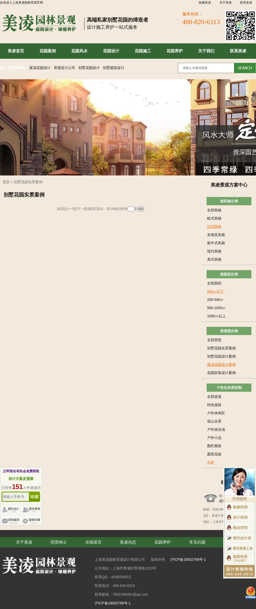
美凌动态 (128, 542)
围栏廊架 (214, 446)
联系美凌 (246, 2)
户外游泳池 (216, 429)
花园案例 (47, 51)
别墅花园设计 (89, 68)
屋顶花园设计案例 (221, 364)
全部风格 (214, 210)
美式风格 (214, 259)
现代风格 (214, 251)
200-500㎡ (215, 300)
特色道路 (214, 405)
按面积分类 (229, 274)
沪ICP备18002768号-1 (188, 559)
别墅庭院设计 (113, 68)
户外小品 (214, 438)
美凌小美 (217, 515)
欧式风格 (214, 218)
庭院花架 (214, 454)
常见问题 (197, 542)
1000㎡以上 (216, 316)
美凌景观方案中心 (229, 185)
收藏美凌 (205, 2)
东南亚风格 (216, 235)
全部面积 (214, 283)
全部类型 (214, 340)
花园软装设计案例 (221, 373)
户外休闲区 (216, 413)
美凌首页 (16, 51)
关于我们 (206, 51)
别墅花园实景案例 (28, 182)
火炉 (210, 462)
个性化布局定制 (229, 388)
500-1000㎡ (216, 308)
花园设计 (111, 51)
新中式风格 (216, 243)
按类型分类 (229, 331)
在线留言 (93, 542)
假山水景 (214, 421)
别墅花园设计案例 (221, 356)
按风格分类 (229, 201)
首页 (6, 182)
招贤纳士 (58, 542)
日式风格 (214, 226)
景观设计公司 (64, 68)
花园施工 (143, 51)
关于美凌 (225, 2)
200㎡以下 (215, 291)
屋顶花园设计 (40, 68)
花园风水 (79, 51)
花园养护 (174, 51)
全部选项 (214, 397)
